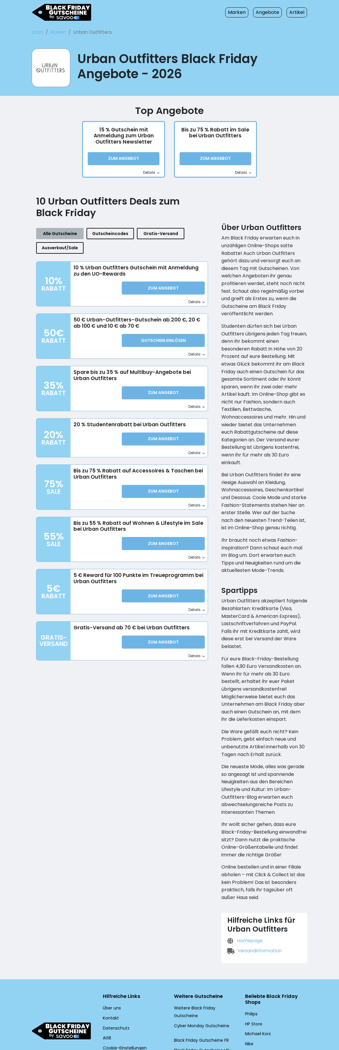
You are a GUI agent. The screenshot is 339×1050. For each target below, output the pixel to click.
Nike (249, 1002)
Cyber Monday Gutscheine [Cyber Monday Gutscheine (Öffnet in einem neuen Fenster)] (198, 976)
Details (151, 174)
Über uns (111, 966)
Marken (243, 12)
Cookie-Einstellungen (122, 1006)
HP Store (253, 982)
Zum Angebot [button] (123, 160)
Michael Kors (257, 992)
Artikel (297, 12)
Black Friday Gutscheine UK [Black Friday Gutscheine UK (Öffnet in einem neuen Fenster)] (200, 1000)
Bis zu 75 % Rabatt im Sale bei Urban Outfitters (215, 134)
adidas (251, 1012)
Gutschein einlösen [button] (163, 330)
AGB (107, 996)
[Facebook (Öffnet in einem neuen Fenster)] (104, 1018)
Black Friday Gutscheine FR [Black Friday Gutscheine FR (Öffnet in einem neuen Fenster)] (200, 990)
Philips (251, 972)
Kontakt (110, 976)
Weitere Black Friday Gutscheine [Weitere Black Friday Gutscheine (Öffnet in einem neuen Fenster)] (204, 966)
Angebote (271, 12)
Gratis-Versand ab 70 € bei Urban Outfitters (128, 617)
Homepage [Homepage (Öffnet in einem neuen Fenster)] (244, 898)
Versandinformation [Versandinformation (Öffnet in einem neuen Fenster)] (252, 908)
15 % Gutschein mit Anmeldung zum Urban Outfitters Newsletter (124, 137)
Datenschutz (114, 986)
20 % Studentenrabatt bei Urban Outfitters (126, 414)
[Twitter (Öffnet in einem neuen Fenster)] (118, 1018)
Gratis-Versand (142, 236)
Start (37, 32)
